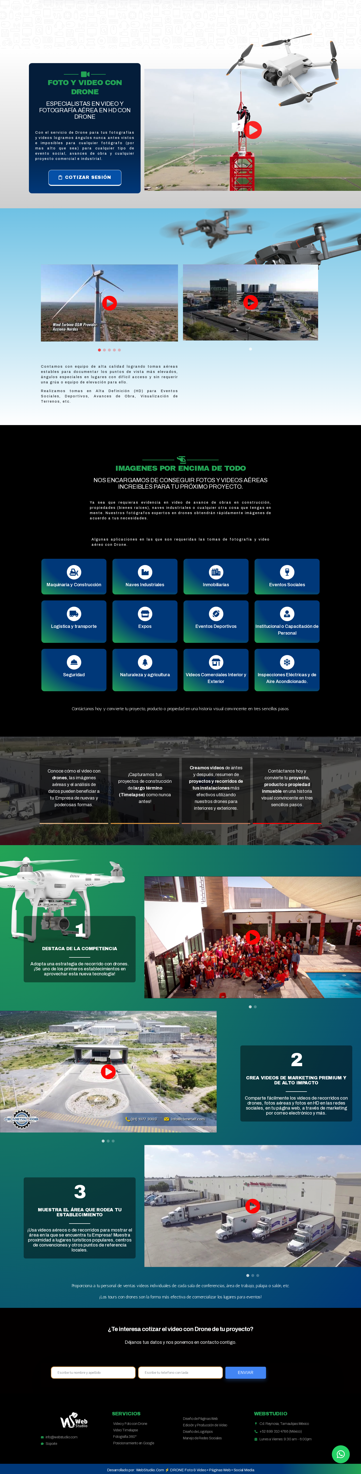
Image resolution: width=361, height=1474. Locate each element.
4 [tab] (114, 350)
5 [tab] (119, 350)
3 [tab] (109, 350)
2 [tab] (104, 350)
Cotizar (283, 26)
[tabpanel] (109, 302)
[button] (84, 178)
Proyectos (249, 26)
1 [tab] (99, 350)
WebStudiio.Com (150, 1470)
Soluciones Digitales (197, 26)
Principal (147, 26)
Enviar (246, 1372)
